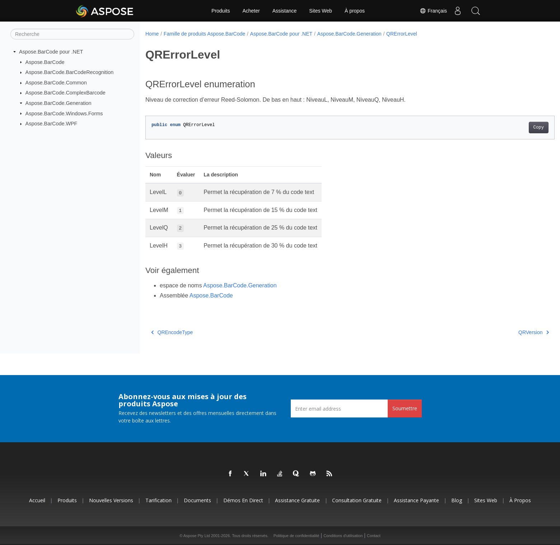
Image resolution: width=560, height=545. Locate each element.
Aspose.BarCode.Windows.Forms (64, 113)
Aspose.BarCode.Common (56, 83)
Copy (510, 127)
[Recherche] (72, 34)
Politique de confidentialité (296, 536)
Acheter (251, 11)
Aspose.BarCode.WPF (51, 123)
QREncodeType (172, 332)
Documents (197, 500)
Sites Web (320, 11)
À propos (355, 11)
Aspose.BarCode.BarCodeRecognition (69, 72)
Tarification (158, 500)
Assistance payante (416, 500)
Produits (220, 11)
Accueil (37, 500)
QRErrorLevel (401, 34)
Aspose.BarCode (45, 62)
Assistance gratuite (297, 500)
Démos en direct (243, 500)
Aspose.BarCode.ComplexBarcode (65, 93)
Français (433, 11)
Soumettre (404, 408)
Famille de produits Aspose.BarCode (204, 34)
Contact (374, 536)
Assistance (284, 11)
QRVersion (505, 332)
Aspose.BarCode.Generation (58, 103)
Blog (456, 500)
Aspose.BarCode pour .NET (51, 52)
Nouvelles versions (111, 500)
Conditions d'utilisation (343, 536)
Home (152, 34)
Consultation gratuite (357, 500)
